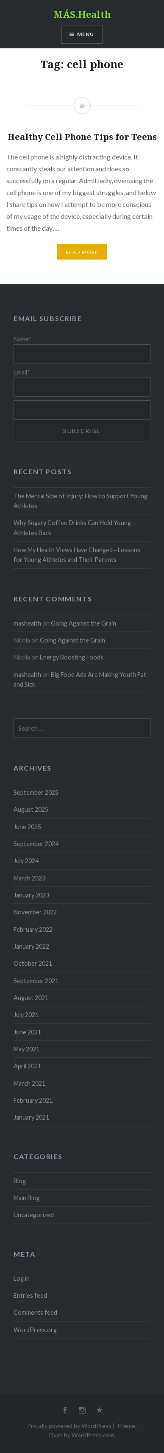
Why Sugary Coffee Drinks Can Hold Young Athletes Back (72, 527)
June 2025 (27, 826)
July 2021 (26, 1014)
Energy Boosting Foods (71, 657)
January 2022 (31, 946)
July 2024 (26, 860)
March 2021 (29, 1083)
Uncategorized (34, 1214)
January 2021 (31, 1117)
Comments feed (35, 1312)
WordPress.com (93, 1435)
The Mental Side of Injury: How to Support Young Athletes (80, 500)
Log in (22, 1278)
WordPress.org (35, 1329)
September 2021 (36, 980)
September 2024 (36, 843)
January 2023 (31, 895)
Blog (20, 1181)
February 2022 (33, 929)
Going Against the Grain (83, 623)
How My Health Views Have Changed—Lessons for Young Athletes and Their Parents (77, 554)
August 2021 (31, 997)
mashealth (27, 623)
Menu (86, 34)
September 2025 (36, 792)
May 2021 (26, 1049)
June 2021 (27, 1032)
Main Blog (27, 1198)
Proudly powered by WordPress (69, 1425)
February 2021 (33, 1100)
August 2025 (31, 809)
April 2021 (27, 1066)
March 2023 (29, 878)
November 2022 (35, 912)
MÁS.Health (82, 14)
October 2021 (33, 963)
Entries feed (30, 1295)
